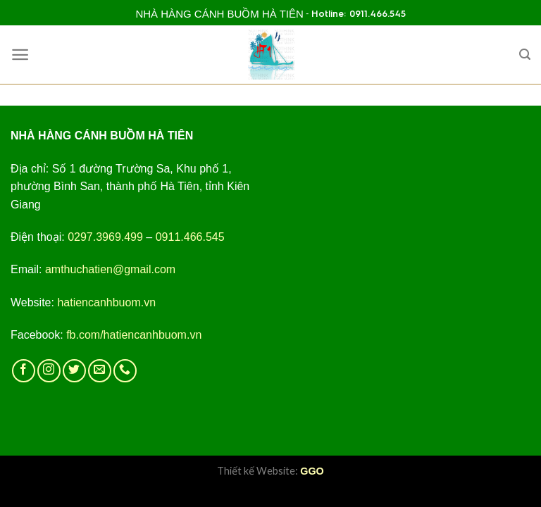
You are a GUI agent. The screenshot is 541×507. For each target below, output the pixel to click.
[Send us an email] (99, 370)
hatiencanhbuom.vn (106, 302)
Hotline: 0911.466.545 (358, 14)
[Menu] (20, 54)
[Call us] (125, 370)
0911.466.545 (190, 237)
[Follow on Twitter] (74, 370)
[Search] (524, 54)
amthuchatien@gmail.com (110, 269)
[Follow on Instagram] (49, 370)
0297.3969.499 (105, 237)
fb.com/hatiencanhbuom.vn (133, 335)
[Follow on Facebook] (23, 370)
